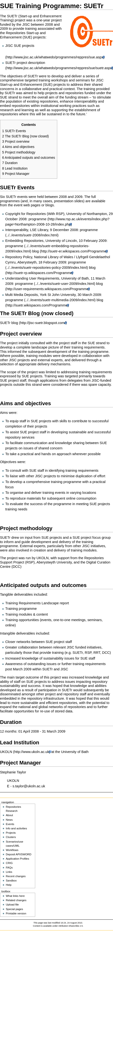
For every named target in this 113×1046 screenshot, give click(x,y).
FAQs (9, 867)
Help (8, 884)
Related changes (16, 900)
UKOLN (6, 752)
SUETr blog (9, 323)
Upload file (12, 904)
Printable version (16, 913)
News (9, 819)
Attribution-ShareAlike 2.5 (70, 926)
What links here (15, 895)
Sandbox (11, 880)
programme (24, 284)
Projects (11, 832)
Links (9, 871)
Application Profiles (17, 858)
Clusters (11, 837)
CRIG (9, 863)
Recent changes (16, 876)
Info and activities (16, 828)
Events (10, 824)
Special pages (14, 909)
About (9, 815)
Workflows (12, 850)
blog (35, 251)
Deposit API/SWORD (18, 854)
